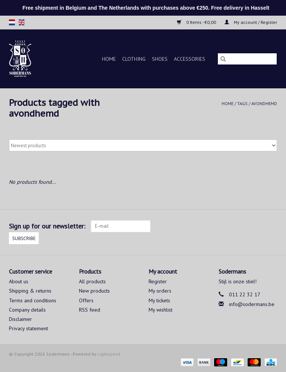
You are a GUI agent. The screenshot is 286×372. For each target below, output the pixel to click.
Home (109, 59)
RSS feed (89, 309)
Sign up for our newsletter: (47, 226)
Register (158, 281)
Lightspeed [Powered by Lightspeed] (109, 354)
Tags (242, 103)
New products (94, 290)
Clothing (134, 59)
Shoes (160, 59)
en (22, 22)
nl (12, 22)
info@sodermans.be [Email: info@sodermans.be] (251, 304)
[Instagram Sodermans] (271, 226)
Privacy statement (28, 328)
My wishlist (160, 309)
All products (92, 281)
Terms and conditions (32, 300)
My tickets (159, 300)
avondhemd (264, 103)
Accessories (189, 59)
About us (18, 281)
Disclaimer (20, 319)
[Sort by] (143, 145)
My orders (160, 290)
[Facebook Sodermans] (258, 226)
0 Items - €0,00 (197, 22)
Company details (27, 309)
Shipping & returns (30, 290)
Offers (86, 300)
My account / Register (251, 22)
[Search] (247, 59)
